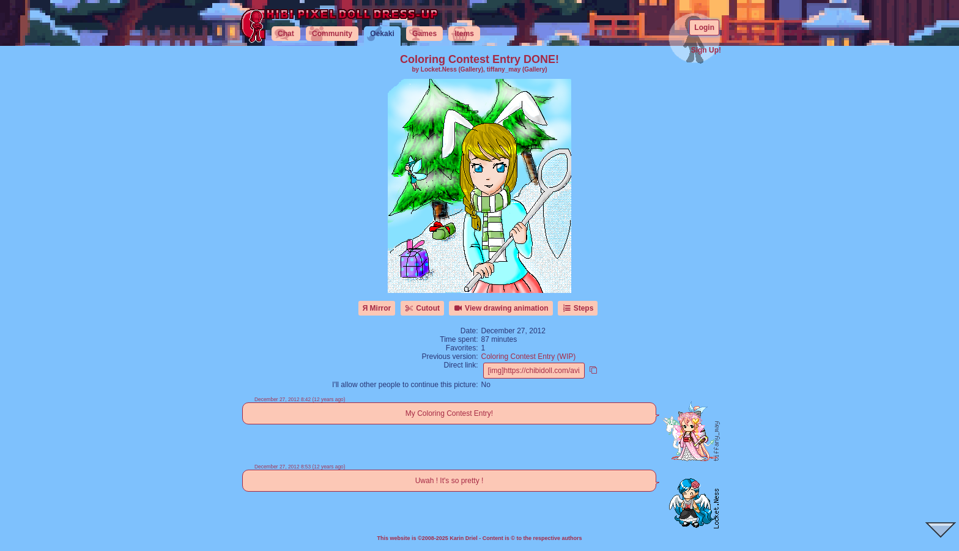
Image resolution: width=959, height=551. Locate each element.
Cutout (422, 308)
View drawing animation (500, 308)
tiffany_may (504, 69)
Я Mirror (377, 308)
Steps (577, 308)
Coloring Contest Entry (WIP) (528, 356)
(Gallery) (471, 69)
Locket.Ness (439, 69)
